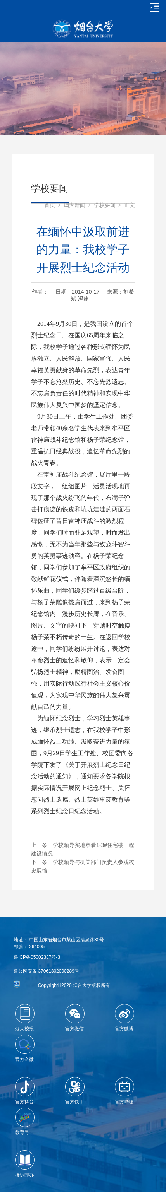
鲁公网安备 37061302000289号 (46, 971)
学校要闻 (105, 205)
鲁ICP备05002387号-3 (37, 957)
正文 (129, 205)
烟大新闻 (74, 205)
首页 (49, 205)
